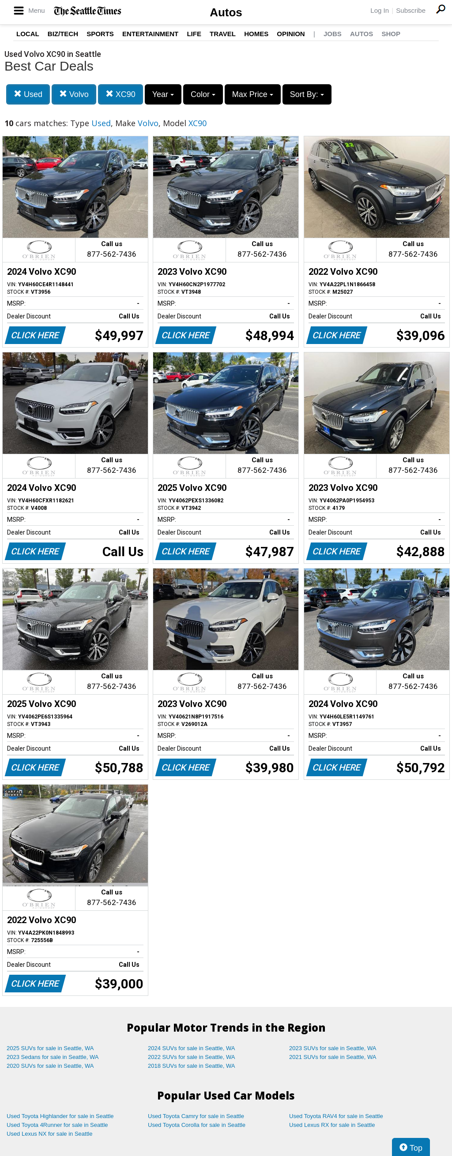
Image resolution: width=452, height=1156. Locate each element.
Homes (256, 33)
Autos (226, 12)
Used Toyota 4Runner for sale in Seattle (57, 1125)
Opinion (291, 33)
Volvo (74, 94)
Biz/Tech (63, 33)
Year (163, 94)
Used (28, 94)
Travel (223, 33)
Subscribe (411, 10)
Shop (390, 33)
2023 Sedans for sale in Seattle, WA (52, 1057)
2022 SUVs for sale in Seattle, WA (191, 1057)
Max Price (252, 94)
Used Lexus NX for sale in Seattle (49, 1133)
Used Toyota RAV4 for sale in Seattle (336, 1116)
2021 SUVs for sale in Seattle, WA (333, 1057)
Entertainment (150, 33)
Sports (100, 33)
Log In (379, 10)
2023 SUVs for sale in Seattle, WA (333, 1048)
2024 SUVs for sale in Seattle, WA (191, 1048)
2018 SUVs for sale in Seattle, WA (191, 1065)
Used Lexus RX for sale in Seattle (332, 1125)
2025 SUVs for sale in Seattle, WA (50, 1048)
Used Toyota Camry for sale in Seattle (196, 1116)
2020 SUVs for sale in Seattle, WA (50, 1065)
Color (203, 94)
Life (194, 33)
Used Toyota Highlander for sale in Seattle (60, 1116)
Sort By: (307, 94)
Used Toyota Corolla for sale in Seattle (196, 1125)
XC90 (120, 94)
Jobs (333, 33)
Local (27, 33)
